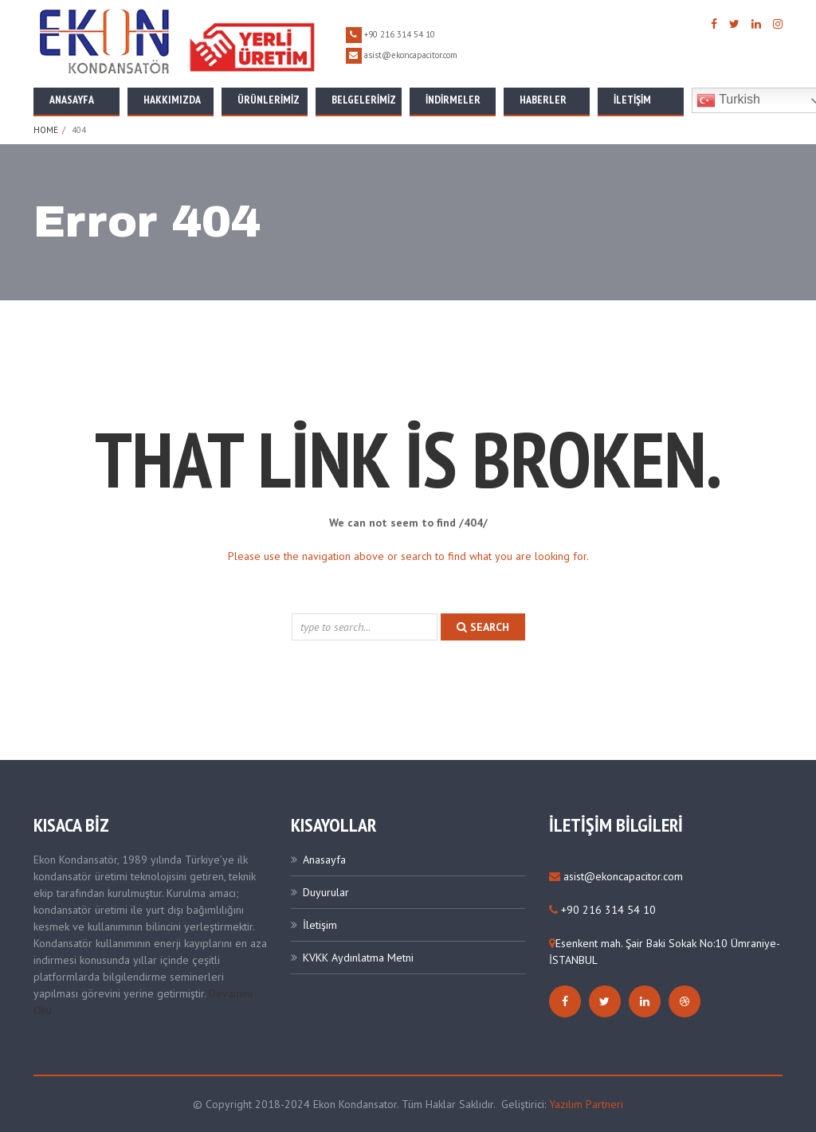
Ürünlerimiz (268, 99)
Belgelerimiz (364, 99)
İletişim (632, 99)
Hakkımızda (172, 99)
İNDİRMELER (453, 99)
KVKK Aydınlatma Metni (358, 957)
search (483, 627)
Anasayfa (71, 99)
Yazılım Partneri (586, 1104)
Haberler (543, 99)
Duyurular (326, 892)
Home (45, 129)
